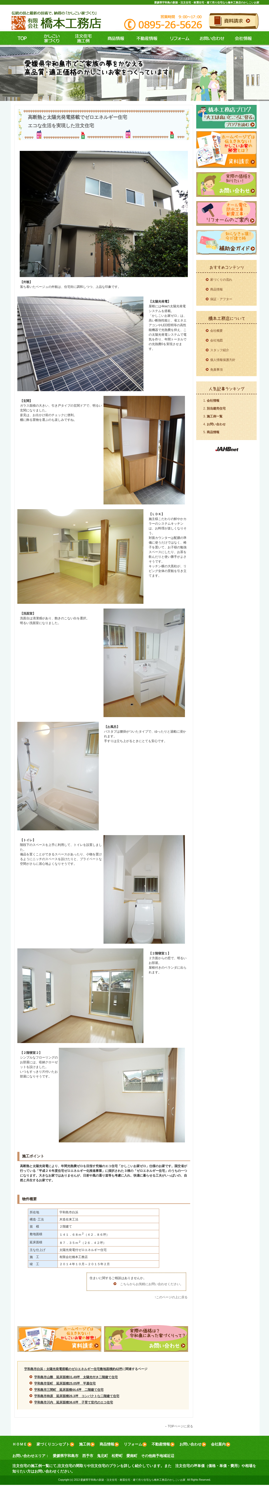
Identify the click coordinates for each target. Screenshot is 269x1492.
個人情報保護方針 (222, 360)
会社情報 (243, 38)
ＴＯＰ (22, 38)
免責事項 (216, 369)
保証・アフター (221, 299)
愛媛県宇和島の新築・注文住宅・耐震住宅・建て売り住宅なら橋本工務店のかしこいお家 (206, 2)
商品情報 (113, 38)
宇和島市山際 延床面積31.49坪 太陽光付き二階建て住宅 (76, 1377)
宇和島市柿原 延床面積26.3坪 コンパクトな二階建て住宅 (76, 1396)
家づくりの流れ (221, 280)
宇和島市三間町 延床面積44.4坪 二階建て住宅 (68, 1390)
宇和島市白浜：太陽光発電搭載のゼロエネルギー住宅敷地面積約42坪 (73, 1369)
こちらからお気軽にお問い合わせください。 (151, 1284)
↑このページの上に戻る (171, 1297)
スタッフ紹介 (219, 350)
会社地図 (216, 340)
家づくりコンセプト (55, 1444)
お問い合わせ (211, 38)
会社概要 (216, 331)
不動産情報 (145, 38)
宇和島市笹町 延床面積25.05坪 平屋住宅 (65, 1383)
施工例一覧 (215, 416)
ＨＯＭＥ (22, 1444)
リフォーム (178, 38)
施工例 (82, 38)
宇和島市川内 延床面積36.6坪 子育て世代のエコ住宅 (73, 1402)
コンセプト (50, 38)
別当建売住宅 (216, 408)
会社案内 (220, 1444)
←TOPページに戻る (179, 1426)
